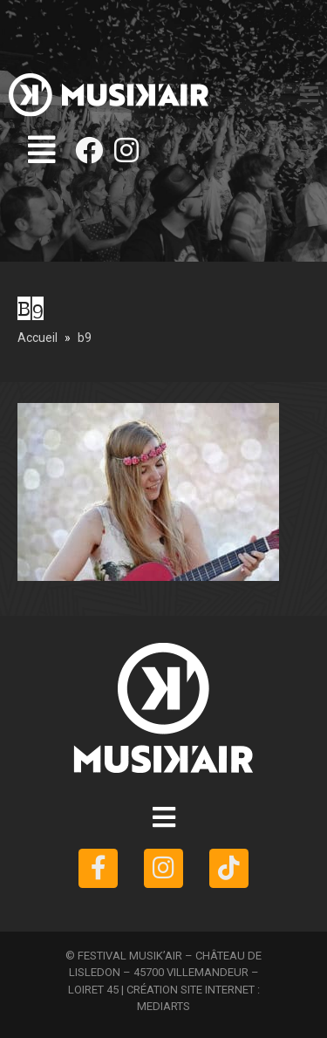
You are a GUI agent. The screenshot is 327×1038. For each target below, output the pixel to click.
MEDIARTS (163, 1006)
